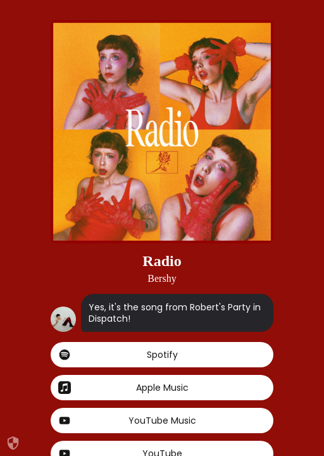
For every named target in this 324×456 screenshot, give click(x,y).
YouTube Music (162, 420)
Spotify (162, 354)
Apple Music (162, 387)
